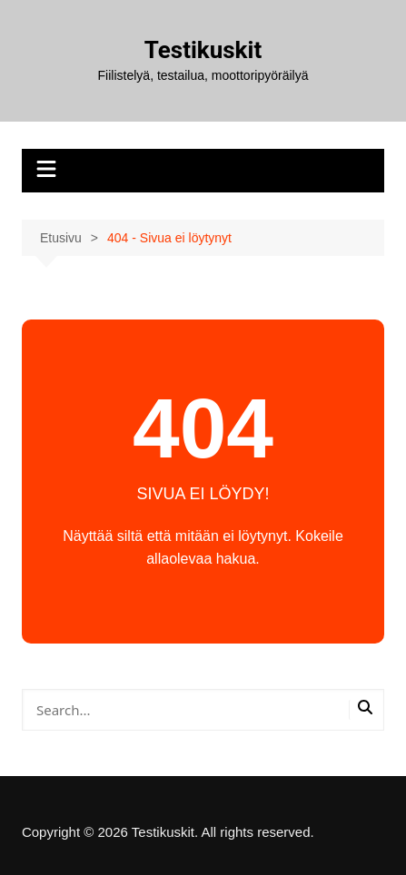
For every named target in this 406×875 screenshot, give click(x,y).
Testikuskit (203, 50)
